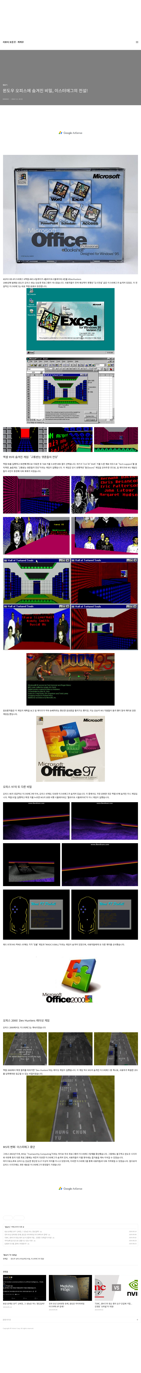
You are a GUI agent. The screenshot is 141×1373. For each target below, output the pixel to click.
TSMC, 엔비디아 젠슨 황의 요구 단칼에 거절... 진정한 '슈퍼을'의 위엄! (28, 1237)
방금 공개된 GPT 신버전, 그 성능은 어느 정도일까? (22, 1231)
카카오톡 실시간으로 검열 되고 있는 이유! (19, 1240)
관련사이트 (7, 1319)
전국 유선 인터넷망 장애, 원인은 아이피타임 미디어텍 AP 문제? (26, 1234)
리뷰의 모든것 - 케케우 (13, 42)
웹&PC (7, 1227)
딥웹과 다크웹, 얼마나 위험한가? (16, 1243)
